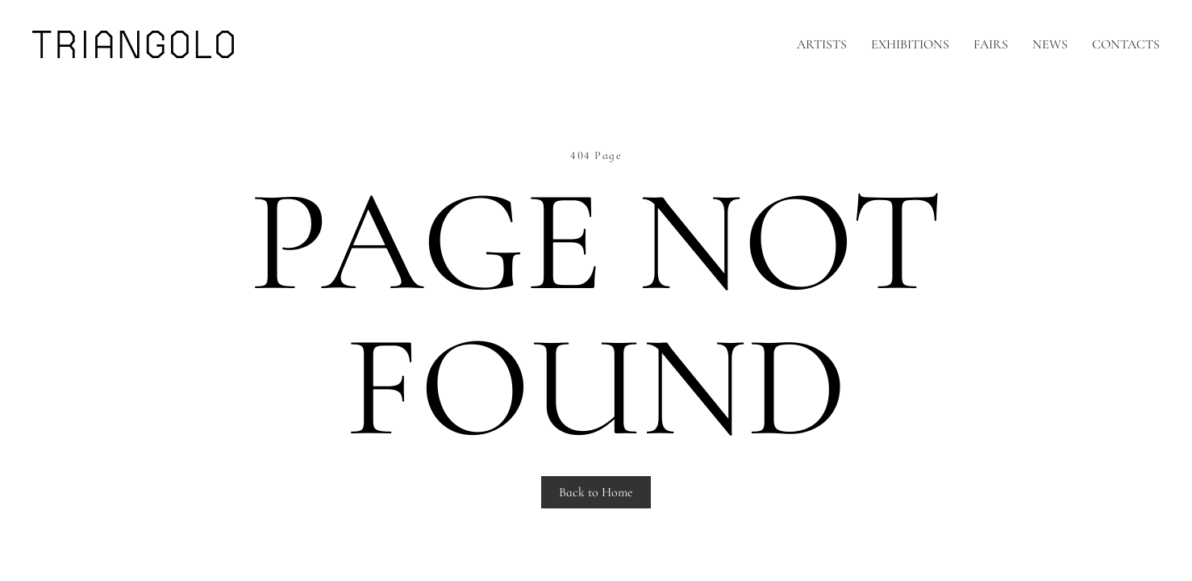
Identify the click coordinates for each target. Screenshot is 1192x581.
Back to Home (596, 492)
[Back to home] (133, 44)
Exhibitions (910, 44)
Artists (822, 44)
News (1050, 44)
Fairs (990, 44)
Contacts (1126, 44)
